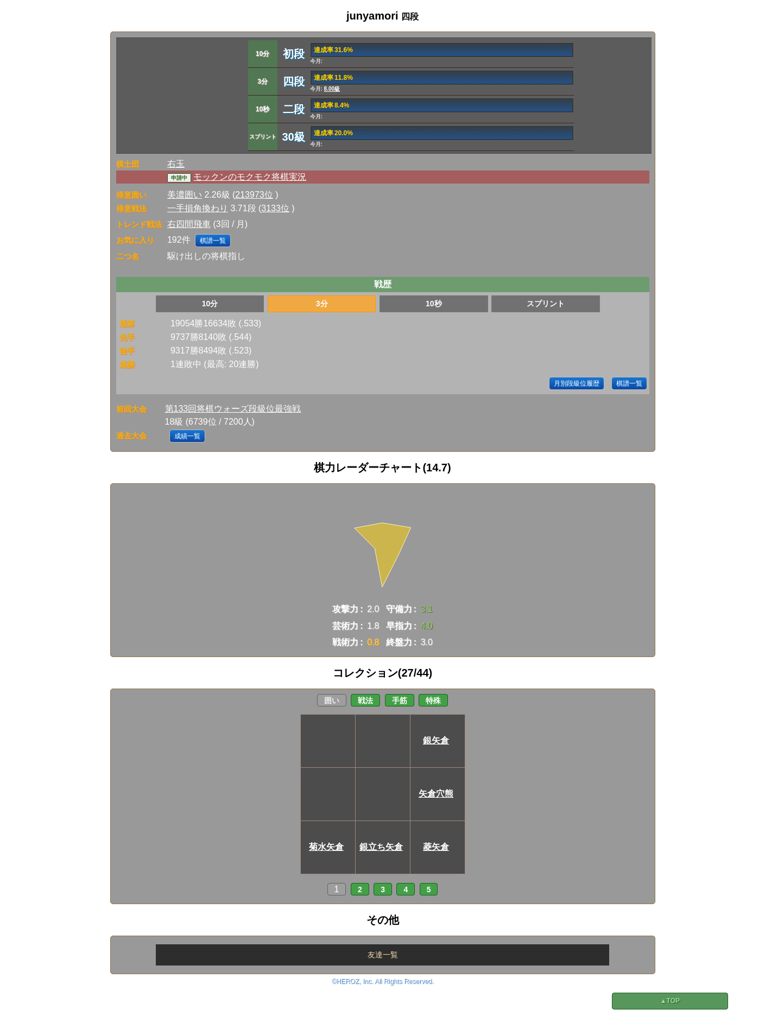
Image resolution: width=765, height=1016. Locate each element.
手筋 (399, 700)
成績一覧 (187, 436)
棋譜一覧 (213, 240)
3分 (322, 303)
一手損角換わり (197, 208)
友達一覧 (383, 954)
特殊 (433, 700)
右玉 (176, 163)
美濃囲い (184, 194)
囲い (331, 700)
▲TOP (670, 1001)
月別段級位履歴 (576, 383)
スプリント (546, 303)
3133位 (275, 208)
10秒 (434, 303)
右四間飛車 (189, 224)
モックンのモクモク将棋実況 (249, 176)
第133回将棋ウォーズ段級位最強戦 (233, 408)
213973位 (254, 194)
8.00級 (332, 89)
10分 (210, 303)
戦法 (365, 700)
